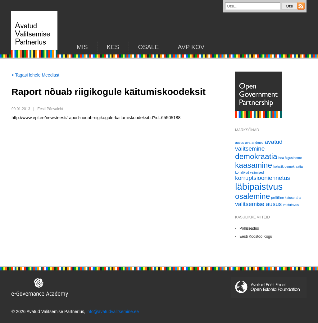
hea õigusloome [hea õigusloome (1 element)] (290, 158)
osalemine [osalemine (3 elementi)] (252, 196)
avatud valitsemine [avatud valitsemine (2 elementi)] (259, 145)
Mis (82, 47)
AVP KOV (191, 47)
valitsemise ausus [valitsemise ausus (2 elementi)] (258, 204)
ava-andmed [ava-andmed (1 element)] (254, 142)
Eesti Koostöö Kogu (255, 236)
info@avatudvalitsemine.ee (113, 311)
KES (113, 47)
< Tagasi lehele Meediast (35, 75)
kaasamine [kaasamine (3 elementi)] (253, 165)
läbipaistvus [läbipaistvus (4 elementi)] (259, 186)
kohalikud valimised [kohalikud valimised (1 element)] (249, 172)
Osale (148, 47)
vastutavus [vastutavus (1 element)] (291, 205)
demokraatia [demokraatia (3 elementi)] (256, 156)
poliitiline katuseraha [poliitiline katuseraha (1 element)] (286, 197)
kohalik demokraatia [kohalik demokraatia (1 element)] (288, 166)
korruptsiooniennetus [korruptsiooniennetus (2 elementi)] (262, 178)
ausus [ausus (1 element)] (239, 142)
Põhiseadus (249, 228)
